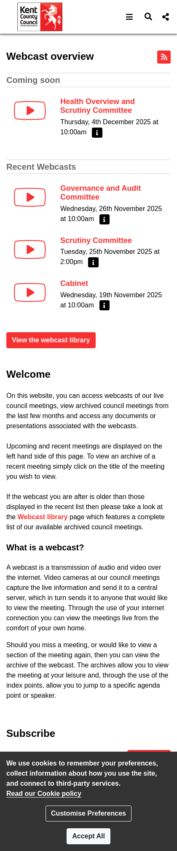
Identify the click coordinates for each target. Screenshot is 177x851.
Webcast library (43, 516)
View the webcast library (51, 340)
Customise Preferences (88, 813)
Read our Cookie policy (43, 793)
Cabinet (74, 283)
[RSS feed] (164, 57)
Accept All (88, 836)
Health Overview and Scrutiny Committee (97, 106)
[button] (129, 16)
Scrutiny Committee (96, 240)
